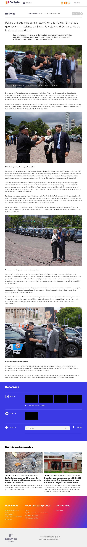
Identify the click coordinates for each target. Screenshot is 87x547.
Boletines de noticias (31, 517)
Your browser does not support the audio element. (47, 428)
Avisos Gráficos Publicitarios (14, 516)
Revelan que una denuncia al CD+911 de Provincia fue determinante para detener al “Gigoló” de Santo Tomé (62, 480)
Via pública (8, 518)
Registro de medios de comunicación (36, 512)
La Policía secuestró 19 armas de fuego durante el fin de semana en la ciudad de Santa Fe (22, 480)
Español (77, 3)
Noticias (10, 13)
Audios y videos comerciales (10, 513)
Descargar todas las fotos (35, 405)
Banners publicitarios (12, 509)
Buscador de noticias (31, 514)
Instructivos (59, 509)
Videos (27, 509)
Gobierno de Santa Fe (12, 3)
